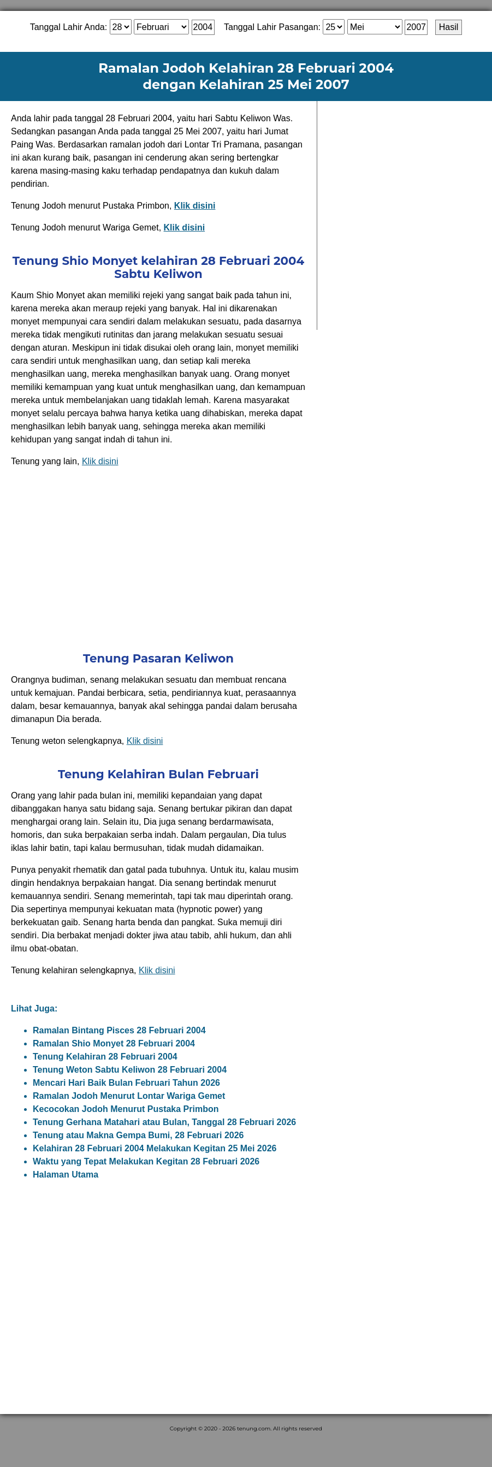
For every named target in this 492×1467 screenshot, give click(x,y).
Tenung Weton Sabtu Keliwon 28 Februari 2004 (130, 1069)
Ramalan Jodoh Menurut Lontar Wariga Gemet (129, 1096)
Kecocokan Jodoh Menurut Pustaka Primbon (126, 1109)
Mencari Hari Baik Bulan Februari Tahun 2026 (126, 1082)
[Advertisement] (158, 558)
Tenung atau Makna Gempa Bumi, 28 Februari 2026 (138, 1135)
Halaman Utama (65, 1174)
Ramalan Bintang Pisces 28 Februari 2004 (119, 1030)
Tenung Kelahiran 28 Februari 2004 (105, 1056)
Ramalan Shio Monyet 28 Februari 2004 (114, 1043)
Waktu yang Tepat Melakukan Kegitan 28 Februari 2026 (146, 1161)
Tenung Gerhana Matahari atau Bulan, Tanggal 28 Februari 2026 (164, 1122)
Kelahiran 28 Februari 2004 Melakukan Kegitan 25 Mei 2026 (154, 1148)
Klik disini (100, 461)
